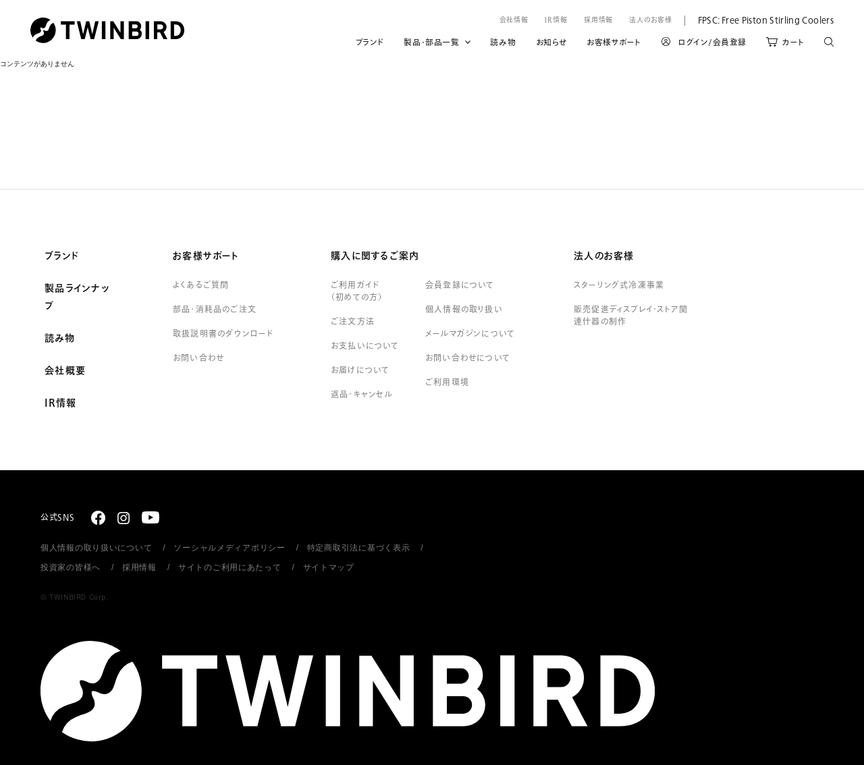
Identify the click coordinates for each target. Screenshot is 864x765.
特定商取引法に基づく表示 (358, 547)
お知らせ (551, 42)
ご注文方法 (353, 322)
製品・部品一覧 (431, 42)
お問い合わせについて (467, 358)
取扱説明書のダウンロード (223, 334)
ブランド (370, 42)
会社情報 (514, 20)
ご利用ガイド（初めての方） (357, 291)
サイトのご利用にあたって (229, 567)
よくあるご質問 (201, 285)
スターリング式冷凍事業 (619, 285)
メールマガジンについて (470, 334)
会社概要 (65, 371)
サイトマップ (328, 567)
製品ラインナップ (77, 297)
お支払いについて (365, 346)
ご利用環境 (447, 382)
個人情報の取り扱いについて (96, 547)
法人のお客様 (650, 20)
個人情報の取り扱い (464, 310)
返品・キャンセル (362, 395)
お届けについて (360, 370)
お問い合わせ (198, 358)
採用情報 (599, 20)
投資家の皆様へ (70, 567)
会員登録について (460, 285)
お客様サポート (614, 42)
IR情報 (556, 20)
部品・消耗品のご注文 (214, 310)
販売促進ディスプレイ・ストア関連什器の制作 (631, 316)
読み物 (503, 42)
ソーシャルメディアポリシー (229, 547)
